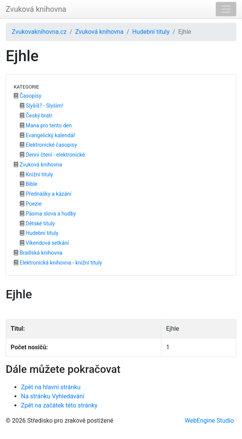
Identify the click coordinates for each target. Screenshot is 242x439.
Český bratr (36, 116)
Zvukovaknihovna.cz (39, 31)
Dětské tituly (37, 223)
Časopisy (27, 96)
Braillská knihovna (38, 253)
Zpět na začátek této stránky (59, 405)
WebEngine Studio (209, 420)
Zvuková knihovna (36, 9)
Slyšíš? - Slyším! (41, 106)
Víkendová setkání (44, 243)
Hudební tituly (150, 31)
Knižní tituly (36, 174)
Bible (28, 184)
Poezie (30, 204)
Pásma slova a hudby (48, 214)
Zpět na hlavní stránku (51, 387)
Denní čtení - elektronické (52, 155)
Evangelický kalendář (47, 135)
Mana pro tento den (46, 125)
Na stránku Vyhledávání (52, 396)
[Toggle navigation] (226, 9)
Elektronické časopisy (48, 145)
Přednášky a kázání (46, 194)
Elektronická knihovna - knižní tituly (58, 263)
